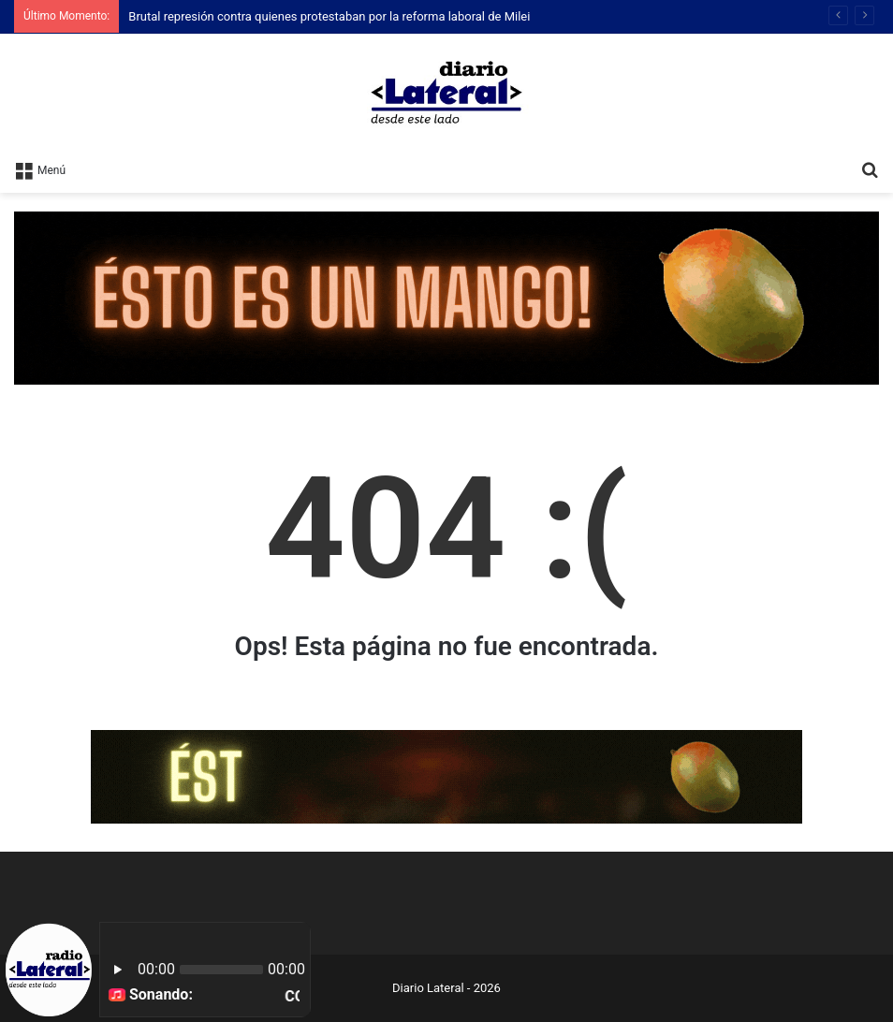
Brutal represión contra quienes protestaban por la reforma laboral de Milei (329, 16)
